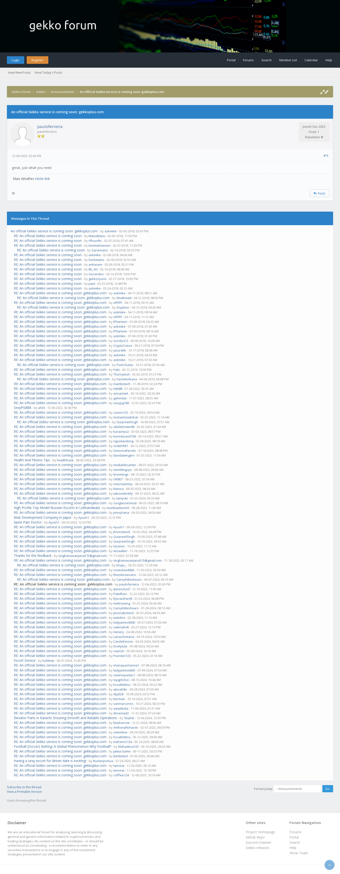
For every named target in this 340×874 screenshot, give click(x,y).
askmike (111, 231)
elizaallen (120, 551)
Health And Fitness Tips (32, 460)
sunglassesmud (124, 503)
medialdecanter (124, 465)
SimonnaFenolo (124, 450)
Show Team (299, 853)
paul (92, 283)
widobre (119, 617)
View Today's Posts (48, 72)
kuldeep (48, 660)
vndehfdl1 (120, 446)
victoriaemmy (123, 484)
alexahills (120, 689)
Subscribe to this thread (24, 787)
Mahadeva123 (128, 746)
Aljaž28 (118, 694)
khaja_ (121, 565)
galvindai (119, 398)
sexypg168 (121, 403)
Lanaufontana (123, 637)
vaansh (118, 651)
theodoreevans (124, 575)
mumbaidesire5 (118, 508)
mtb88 (117, 388)
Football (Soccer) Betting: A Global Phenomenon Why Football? (62, 746)
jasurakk (119, 350)
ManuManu (97, 236)
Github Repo (255, 837)
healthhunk (65, 460)
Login (15, 60)
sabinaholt (121, 627)
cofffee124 (121, 775)
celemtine (120, 732)
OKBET (118, 479)
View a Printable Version (24, 791)
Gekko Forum (21, 92)
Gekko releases (257, 847)
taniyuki (122, 498)
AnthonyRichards (125, 727)
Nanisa (118, 489)
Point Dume (124, 365)
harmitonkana (126, 379)
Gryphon (122, 307)
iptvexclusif (121, 589)
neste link (42, 178)
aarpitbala (120, 708)
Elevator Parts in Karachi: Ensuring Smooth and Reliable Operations (65, 718)
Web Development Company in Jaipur (42, 517)
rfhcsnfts (95, 241)
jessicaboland (123, 613)
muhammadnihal (125, 417)
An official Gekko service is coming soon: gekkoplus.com (54, 231)
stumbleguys (122, 469)
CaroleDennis (123, 641)
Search (266, 60)
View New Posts (19, 72)
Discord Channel (258, 842)
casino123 (120, 412)
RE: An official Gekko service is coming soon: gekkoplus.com (60, 293)
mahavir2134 (122, 742)
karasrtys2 (121, 431)
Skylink (129, 718)
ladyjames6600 (124, 622)
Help (328, 60)
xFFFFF (117, 302)
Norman (119, 699)
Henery (118, 632)
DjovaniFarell (122, 598)
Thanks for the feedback (32, 555)
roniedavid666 (123, 570)
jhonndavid (121, 532)
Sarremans (100, 250)
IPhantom (120, 322)
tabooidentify (123, 493)
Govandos (96, 274)
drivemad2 (121, 713)
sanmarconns (123, 703)
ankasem (95, 264)
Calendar (311, 60)
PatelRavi (120, 594)
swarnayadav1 (124, 675)
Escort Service (24, 660)
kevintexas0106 (124, 436)
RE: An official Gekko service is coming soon (48, 236)
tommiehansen (99, 245)
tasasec (119, 546)
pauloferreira (50, 126)
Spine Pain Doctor (28, 522)
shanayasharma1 (126, 665)
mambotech (121, 384)
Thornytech (121, 374)
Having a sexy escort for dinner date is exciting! (50, 760)
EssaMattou (121, 684)
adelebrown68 (123, 427)
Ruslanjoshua (103, 761)
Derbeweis (96, 260)
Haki (116, 369)
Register (37, 60)
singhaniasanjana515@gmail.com (82, 556)
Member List (288, 60)
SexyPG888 (22, 407)
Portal (231, 60)
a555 (41, 408)
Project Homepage (260, 832)
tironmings (121, 474)
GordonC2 (120, 341)
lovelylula (120, 646)
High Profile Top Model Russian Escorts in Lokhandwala (57, 507)
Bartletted (120, 756)
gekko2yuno (97, 279)
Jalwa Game (121, 751)
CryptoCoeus (122, 345)
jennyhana (121, 512)
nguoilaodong (123, 441)
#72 (326, 155)
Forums (248, 60)
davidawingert (123, 455)
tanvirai (118, 765)
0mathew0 (123, 298)
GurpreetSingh (127, 422)
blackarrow (121, 723)
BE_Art (93, 269)
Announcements (63, 92)
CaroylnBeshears (129, 579)
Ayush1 (83, 517)
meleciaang (121, 603)
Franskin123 (122, 656)
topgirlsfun (121, 680)
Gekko (40, 92)
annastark (120, 393)
